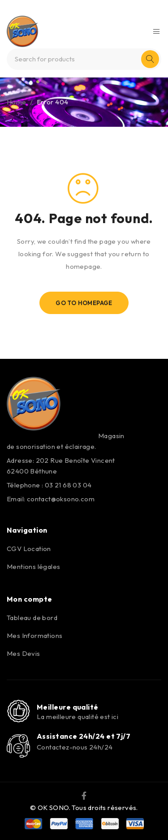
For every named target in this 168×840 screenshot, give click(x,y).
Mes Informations (34, 635)
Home (16, 102)
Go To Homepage (84, 302)
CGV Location (29, 548)
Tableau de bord (32, 617)
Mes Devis (23, 653)
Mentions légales (33, 566)
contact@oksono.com (61, 499)
